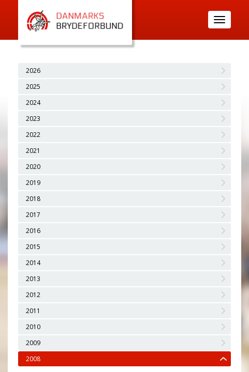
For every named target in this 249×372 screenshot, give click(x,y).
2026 (33, 70)
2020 (33, 166)
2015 (33, 246)
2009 (33, 342)
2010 (33, 326)
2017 (33, 214)
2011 (33, 310)
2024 (33, 102)
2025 (33, 86)
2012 (33, 294)
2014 (33, 262)
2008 (33, 358)
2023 (33, 118)
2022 (33, 134)
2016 (33, 230)
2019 (33, 182)
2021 (33, 150)
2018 (33, 198)
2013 (33, 278)
